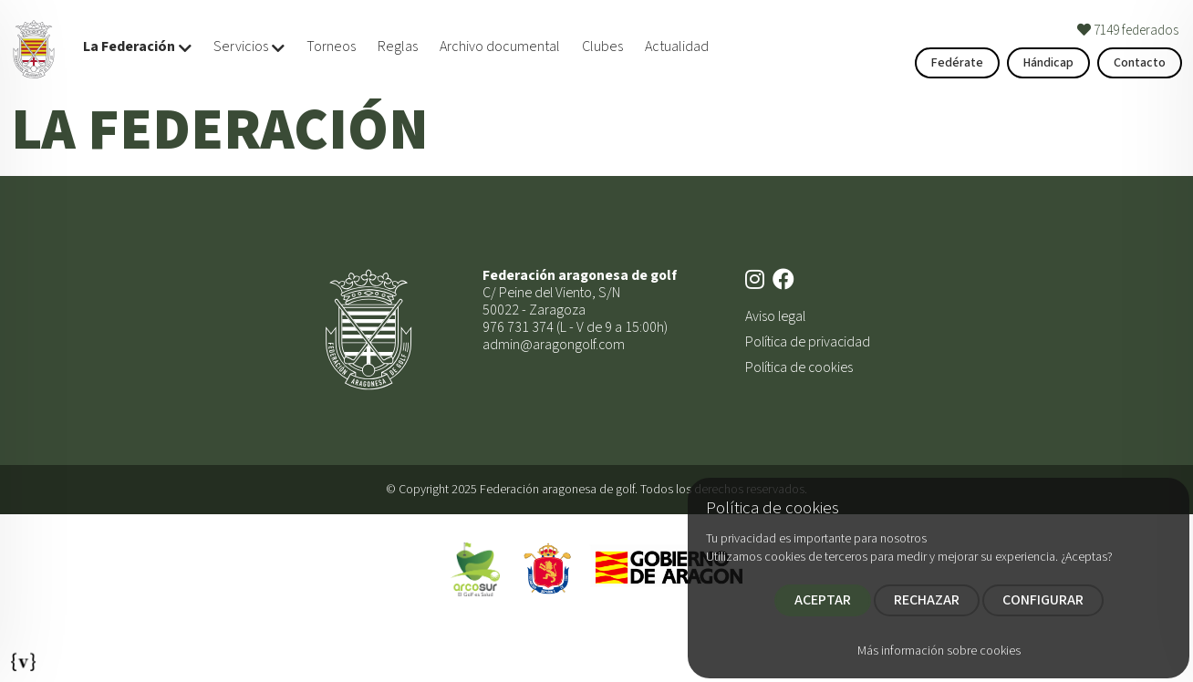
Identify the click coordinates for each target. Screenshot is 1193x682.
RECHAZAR (927, 600)
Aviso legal (775, 316)
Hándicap (1048, 63)
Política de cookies (799, 367)
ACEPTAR (822, 600)
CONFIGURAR (1043, 600)
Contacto (1140, 63)
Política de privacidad (807, 342)
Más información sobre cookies (939, 651)
